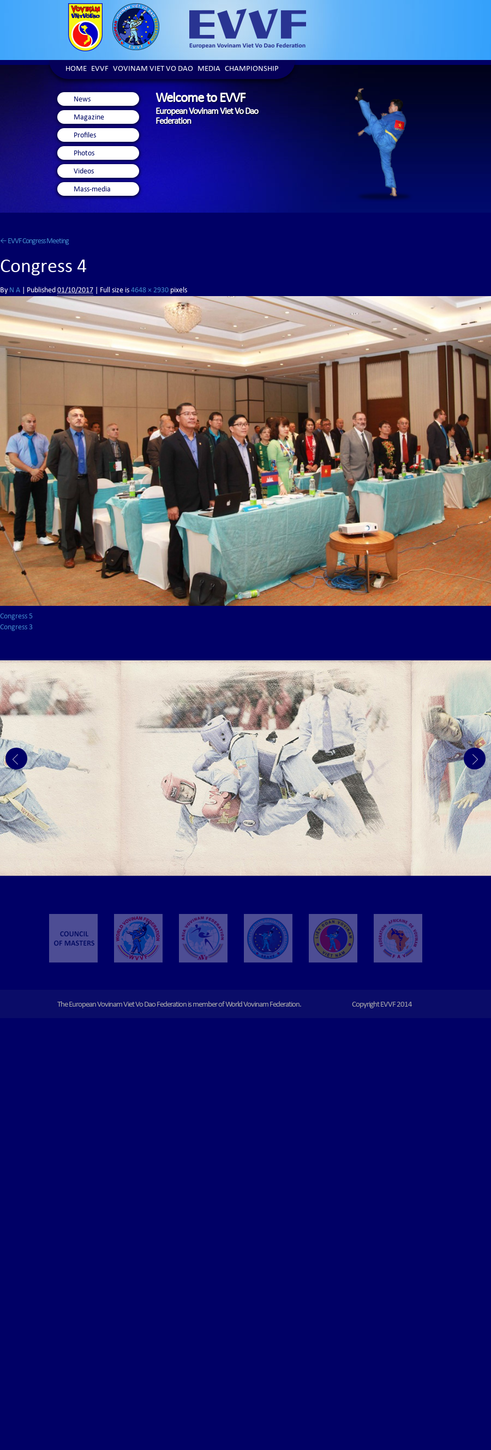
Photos (84, 153)
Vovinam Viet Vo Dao (153, 69)
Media (208, 69)
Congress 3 (16, 627)
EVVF (100, 69)
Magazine (89, 117)
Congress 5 (16, 616)
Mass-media (92, 189)
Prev (16, 758)
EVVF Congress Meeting (34, 241)
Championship (252, 69)
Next (475, 758)
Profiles (85, 135)
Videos (84, 171)
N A (14, 290)
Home (76, 69)
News (82, 99)
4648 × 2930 (150, 290)
